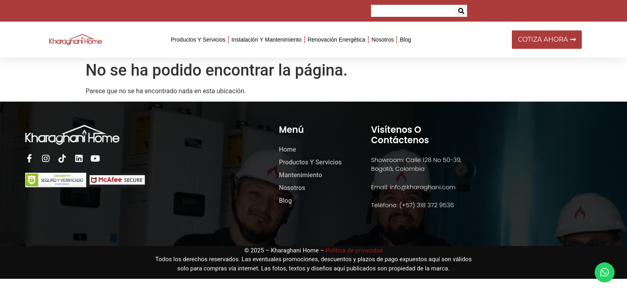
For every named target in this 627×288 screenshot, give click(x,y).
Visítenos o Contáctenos (400, 135)
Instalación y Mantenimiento (267, 39)
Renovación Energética (336, 39)
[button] (461, 11)
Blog (405, 39)
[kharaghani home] (532, 174)
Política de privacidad (354, 250)
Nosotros (382, 39)
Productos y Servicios (198, 39)
